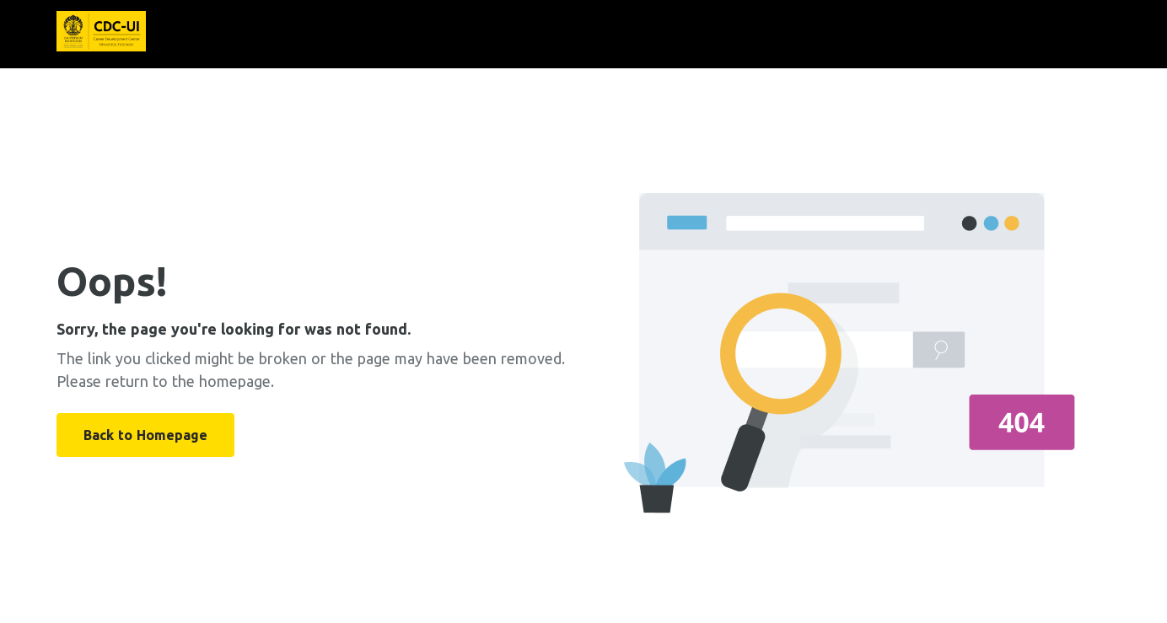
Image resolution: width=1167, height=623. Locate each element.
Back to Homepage (145, 435)
